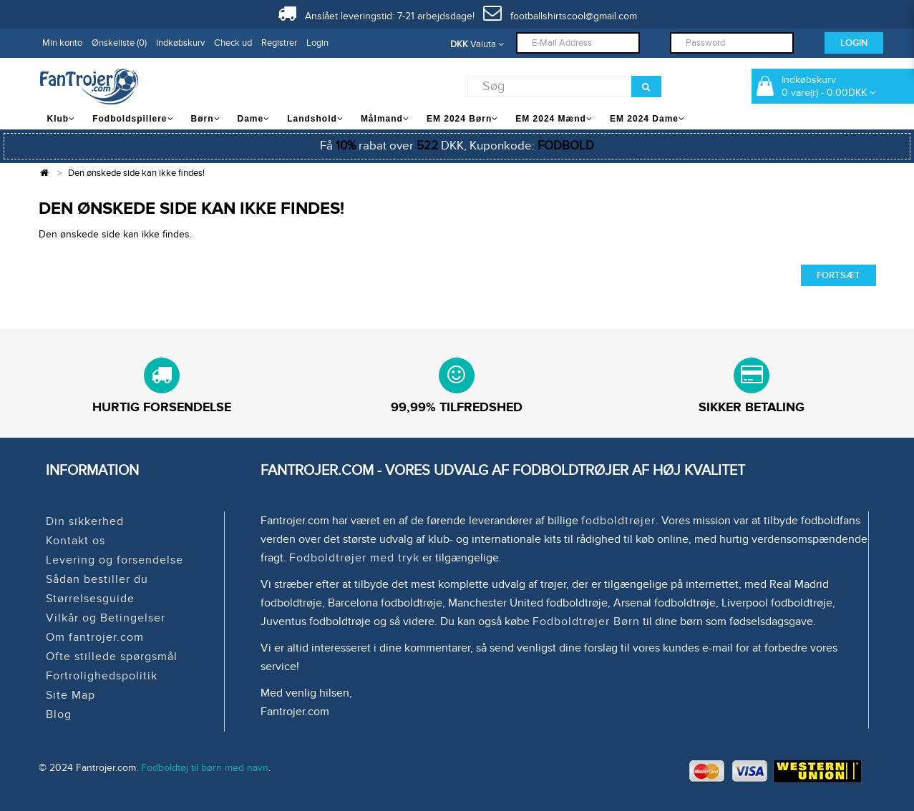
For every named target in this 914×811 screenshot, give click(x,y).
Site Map (70, 695)
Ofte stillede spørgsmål (112, 656)
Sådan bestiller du (97, 579)
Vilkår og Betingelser (105, 618)
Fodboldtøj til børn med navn (204, 768)
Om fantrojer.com (95, 637)
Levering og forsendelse (114, 560)
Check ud (233, 43)
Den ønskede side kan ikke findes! (136, 173)
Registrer (279, 43)
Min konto (62, 43)
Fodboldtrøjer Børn (586, 621)
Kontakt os (75, 541)
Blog (59, 714)
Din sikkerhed (85, 521)
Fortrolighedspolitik (101, 676)
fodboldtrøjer (618, 520)
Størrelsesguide (90, 598)
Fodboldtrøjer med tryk (354, 558)
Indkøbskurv (180, 43)
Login (317, 43)
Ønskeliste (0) (119, 43)
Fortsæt (838, 275)
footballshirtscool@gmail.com (560, 16)
